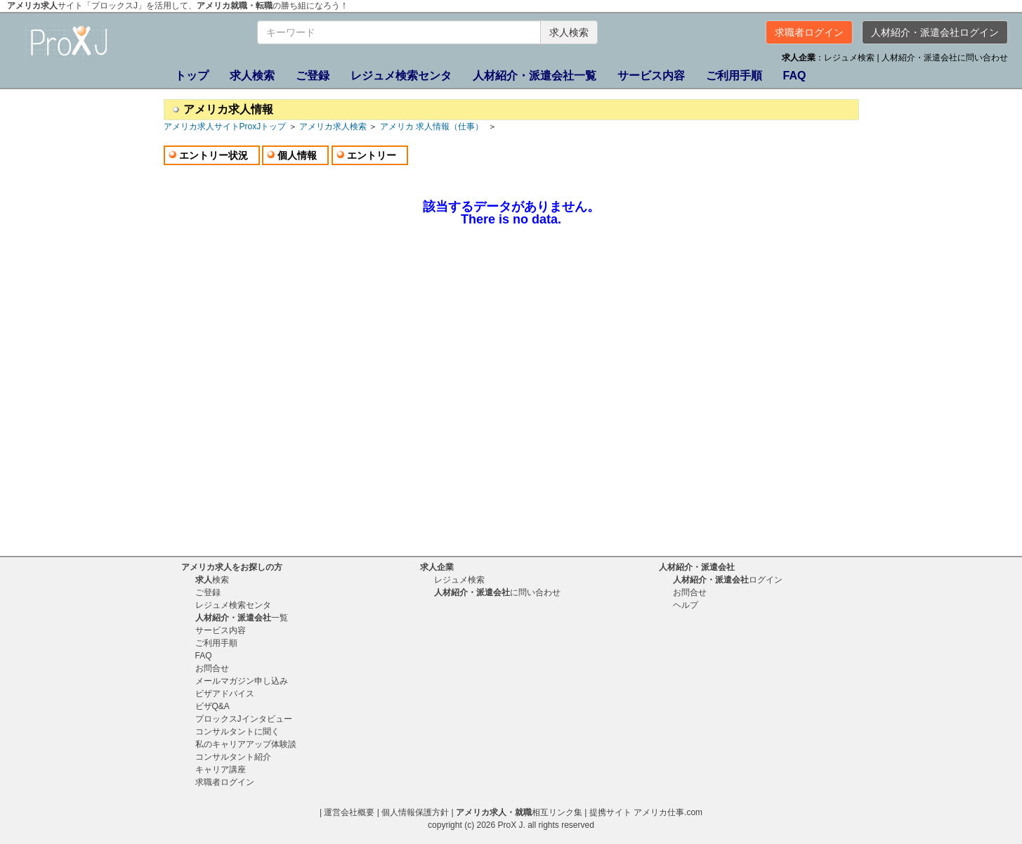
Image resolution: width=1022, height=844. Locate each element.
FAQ (794, 76)
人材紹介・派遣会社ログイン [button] (935, 32)
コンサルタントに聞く (237, 731)
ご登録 (312, 76)
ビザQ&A (212, 706)
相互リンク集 (519, 812)
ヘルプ (685, 605)
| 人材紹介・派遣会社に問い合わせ (942, 58)
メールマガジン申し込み (241, 681)
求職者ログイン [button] (809, 32)
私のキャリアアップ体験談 (245, 744)
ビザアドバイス (224, 694)
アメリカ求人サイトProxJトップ (225, 126)
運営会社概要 (349, 812)
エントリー (371, 155)
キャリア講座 (220, 769)
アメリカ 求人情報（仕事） (433, 126)
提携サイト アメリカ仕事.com (645, 812)
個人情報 (297, 155)
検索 (252, 76)
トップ (192, 76)
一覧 (534, 76)
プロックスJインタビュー (243, 719)
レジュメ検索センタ (401, 76)
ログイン (727, 580)
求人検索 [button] (569, 32)
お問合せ (212, 668)
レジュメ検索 (850, 58)
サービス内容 (651, 76)
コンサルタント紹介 (233, 757)
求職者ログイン (224, 782)
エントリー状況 (213, 155)
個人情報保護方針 (415, 812)
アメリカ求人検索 (333, 126)
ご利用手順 (734, 76)
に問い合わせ (497, 592)
